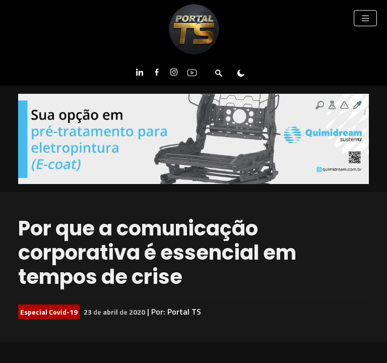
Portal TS (184, 312)
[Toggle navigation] (365, 18)
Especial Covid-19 (49, 312)
